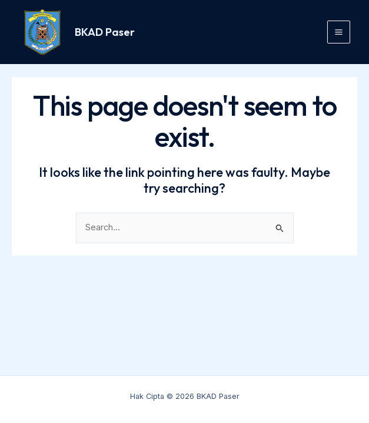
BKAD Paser (105, 32)
